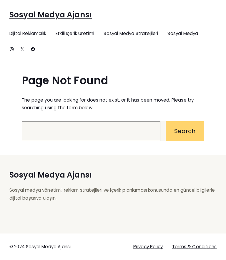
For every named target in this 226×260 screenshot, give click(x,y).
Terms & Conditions (194, 247)
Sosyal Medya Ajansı (50, 14)
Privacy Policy (148, 247)
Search (184, 131)
